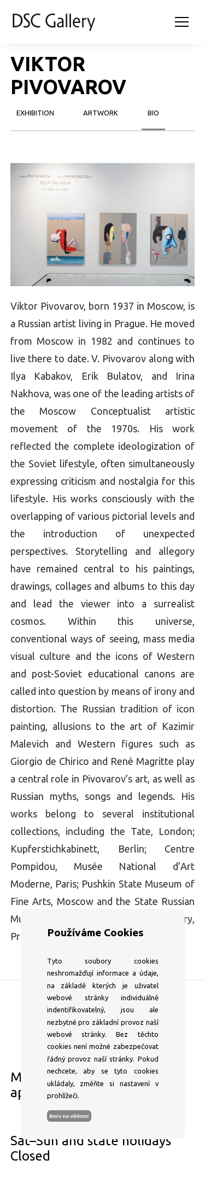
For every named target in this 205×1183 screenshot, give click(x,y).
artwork (100, 113)
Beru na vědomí (69, 1116)
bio (153, 113)
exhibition (35, 113)
